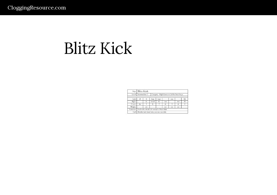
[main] (97, 48)
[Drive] (55, 112)
